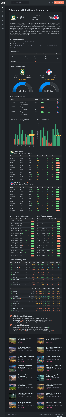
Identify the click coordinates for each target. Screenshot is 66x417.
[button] (2, 7)
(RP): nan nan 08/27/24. (33, 331)
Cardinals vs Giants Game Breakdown (53, 394)
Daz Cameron (16, 272)
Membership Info (60, 416)
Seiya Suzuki (15, 296)
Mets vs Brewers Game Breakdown (53, 357)
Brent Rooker (16, 267)
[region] (2, 207)
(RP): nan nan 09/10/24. (31, 322)
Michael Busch (16, 303)
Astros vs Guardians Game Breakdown (54, 348)
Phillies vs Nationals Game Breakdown (54, 384)
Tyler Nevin (15, 282)
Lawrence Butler (17, 265)
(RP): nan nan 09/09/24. (31, 318)
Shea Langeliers (16, 270)
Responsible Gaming (44, 414)
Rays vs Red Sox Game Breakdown (25, 384)
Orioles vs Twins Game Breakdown (25, 366)
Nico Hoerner (16, 306)
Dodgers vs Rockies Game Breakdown (26, 357)
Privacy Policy (60, 414)
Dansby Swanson (17, 293)
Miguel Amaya (16, 311)
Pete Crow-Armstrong (18, 308)
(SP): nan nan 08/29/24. (31, 327)
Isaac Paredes (16, 301)
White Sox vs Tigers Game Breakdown (54, 366)
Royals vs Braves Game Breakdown (25, 338)
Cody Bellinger (16, 298)
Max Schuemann (16, 284)
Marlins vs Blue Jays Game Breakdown (26, 375)
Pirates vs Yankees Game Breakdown (26, 394)
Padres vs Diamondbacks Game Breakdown (53, 338)
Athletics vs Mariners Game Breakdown (24, 348)
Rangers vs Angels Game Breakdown (53, 375)
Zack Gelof (15, 274)
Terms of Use (53, 414)
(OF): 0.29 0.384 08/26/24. (32, 320)
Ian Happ (15, 291)
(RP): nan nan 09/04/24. (31, 329)
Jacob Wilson (16, 279)
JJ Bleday (15, 277)
